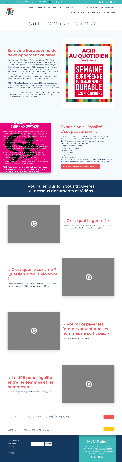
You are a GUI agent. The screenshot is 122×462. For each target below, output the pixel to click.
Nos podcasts (71, 8)
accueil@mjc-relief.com (17, 450)
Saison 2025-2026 (44, 8)
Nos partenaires (109, 13)
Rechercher (35, 440)
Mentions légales (99, 453)
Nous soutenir (94, 13)
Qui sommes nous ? (108, 8)
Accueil (31, 8)
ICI (109, 417)
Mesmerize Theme (104, 449)
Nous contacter (78, 13)
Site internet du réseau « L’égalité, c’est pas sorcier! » (80, 166)
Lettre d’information (89, 8)
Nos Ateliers (58, 8)
